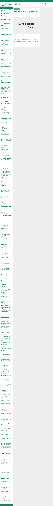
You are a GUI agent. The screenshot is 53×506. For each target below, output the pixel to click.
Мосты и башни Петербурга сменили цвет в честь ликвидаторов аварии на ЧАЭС (6, 30)
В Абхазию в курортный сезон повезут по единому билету (6, 155)
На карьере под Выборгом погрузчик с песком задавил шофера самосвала (6, 253)
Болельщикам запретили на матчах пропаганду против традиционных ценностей (6, 72)
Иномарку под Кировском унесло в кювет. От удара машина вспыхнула (6, 113)
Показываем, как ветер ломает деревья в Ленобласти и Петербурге (6, 54)
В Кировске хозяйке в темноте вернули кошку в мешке (6, 202)
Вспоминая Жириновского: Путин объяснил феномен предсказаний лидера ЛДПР (6, 225)
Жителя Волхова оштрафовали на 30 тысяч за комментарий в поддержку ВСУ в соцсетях (6, 385)
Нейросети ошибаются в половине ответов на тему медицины (6, 328)
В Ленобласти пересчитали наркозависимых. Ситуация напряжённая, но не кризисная (6, 464)
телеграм (16, 3)
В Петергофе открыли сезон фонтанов (6, 221)
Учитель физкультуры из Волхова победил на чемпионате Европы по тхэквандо (6, 177)
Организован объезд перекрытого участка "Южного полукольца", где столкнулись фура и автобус (6, 323)
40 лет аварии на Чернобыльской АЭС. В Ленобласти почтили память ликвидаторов (6, 109)
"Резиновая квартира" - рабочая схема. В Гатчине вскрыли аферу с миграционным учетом (6, 146)
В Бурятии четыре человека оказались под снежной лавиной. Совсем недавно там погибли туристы (6, 492)
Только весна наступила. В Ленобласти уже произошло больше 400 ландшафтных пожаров (6, 414)
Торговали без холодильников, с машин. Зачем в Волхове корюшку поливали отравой (6, 192)
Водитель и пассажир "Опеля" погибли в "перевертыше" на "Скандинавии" (6, 390)
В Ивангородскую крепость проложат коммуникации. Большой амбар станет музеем (6, 258)
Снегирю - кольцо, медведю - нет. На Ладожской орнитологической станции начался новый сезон (6, 88)
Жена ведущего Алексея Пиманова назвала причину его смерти (6, 459)
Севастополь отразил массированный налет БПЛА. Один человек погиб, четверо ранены (6, 151)
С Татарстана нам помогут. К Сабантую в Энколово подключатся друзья (6, 497)
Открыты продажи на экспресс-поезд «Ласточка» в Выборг (6, 239)
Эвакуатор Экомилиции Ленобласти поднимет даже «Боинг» (6, 482)
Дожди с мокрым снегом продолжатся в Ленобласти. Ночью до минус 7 (6, 435)
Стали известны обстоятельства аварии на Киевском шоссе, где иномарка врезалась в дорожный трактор (6, 430)
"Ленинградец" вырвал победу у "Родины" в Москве (6, 63)
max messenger (17, 3)
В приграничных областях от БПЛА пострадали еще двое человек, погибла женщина (6, 444)
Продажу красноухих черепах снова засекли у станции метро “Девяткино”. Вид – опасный (6, 449)
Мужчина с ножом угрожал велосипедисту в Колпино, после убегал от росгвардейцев (6, 356)
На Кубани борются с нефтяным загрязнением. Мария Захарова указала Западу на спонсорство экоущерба (6, 473)
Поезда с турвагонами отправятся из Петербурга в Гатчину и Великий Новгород (6, 380)
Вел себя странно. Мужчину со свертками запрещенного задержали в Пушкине (6, 404)
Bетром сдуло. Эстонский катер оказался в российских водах (6, 50)
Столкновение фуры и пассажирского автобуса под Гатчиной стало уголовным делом (6, 333)
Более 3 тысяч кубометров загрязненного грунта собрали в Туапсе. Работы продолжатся (6, 45)
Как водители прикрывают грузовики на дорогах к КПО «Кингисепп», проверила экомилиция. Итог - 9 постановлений (6, 344)
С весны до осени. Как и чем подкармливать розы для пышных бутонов (6, 366)
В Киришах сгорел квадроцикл (6, 181)
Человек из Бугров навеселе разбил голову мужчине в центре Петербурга (6, 248)
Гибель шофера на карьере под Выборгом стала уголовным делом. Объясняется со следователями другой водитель (6, 129)
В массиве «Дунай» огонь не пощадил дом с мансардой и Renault (6, 302)
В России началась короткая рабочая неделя (6, 10)
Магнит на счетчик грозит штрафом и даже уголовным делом (6, 59)
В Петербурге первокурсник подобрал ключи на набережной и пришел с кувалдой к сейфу (6, 264)
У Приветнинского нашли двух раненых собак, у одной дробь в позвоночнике (6, 168)
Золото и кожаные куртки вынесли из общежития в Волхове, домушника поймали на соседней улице (6, 135)
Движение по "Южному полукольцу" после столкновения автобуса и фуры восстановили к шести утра (6, 280)
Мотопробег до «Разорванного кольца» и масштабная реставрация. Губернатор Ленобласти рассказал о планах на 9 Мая (6, 197)
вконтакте (15, 3)
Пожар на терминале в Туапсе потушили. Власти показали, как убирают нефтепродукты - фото (6, 361)
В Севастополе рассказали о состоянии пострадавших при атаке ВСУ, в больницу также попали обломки (6, 141)
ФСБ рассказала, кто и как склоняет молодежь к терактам (6, 501)
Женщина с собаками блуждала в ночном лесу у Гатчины (6, 312)
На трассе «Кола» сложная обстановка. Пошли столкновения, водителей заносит (6, 93)
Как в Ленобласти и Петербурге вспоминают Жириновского (6, 212)
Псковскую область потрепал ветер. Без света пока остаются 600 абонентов (6, 487)
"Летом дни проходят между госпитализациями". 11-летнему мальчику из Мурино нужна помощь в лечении (6, 420)
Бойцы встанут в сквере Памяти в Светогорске (6, 400)
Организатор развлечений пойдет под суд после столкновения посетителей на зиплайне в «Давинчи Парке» (6, 395)
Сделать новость (17, 4)
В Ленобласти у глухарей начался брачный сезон (6, 164)
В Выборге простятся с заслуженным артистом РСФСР (6, 409)
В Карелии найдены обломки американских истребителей (6, 172)
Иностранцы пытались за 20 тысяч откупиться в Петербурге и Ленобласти (6, 439)
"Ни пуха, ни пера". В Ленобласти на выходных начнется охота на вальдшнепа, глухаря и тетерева (6, 371)
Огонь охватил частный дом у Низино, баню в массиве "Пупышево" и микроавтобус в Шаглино (6, 123)
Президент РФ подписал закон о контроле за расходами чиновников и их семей (6, 230)
